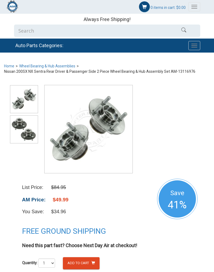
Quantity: (30, 263)
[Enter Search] (91, 31)
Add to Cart (81, 263)
